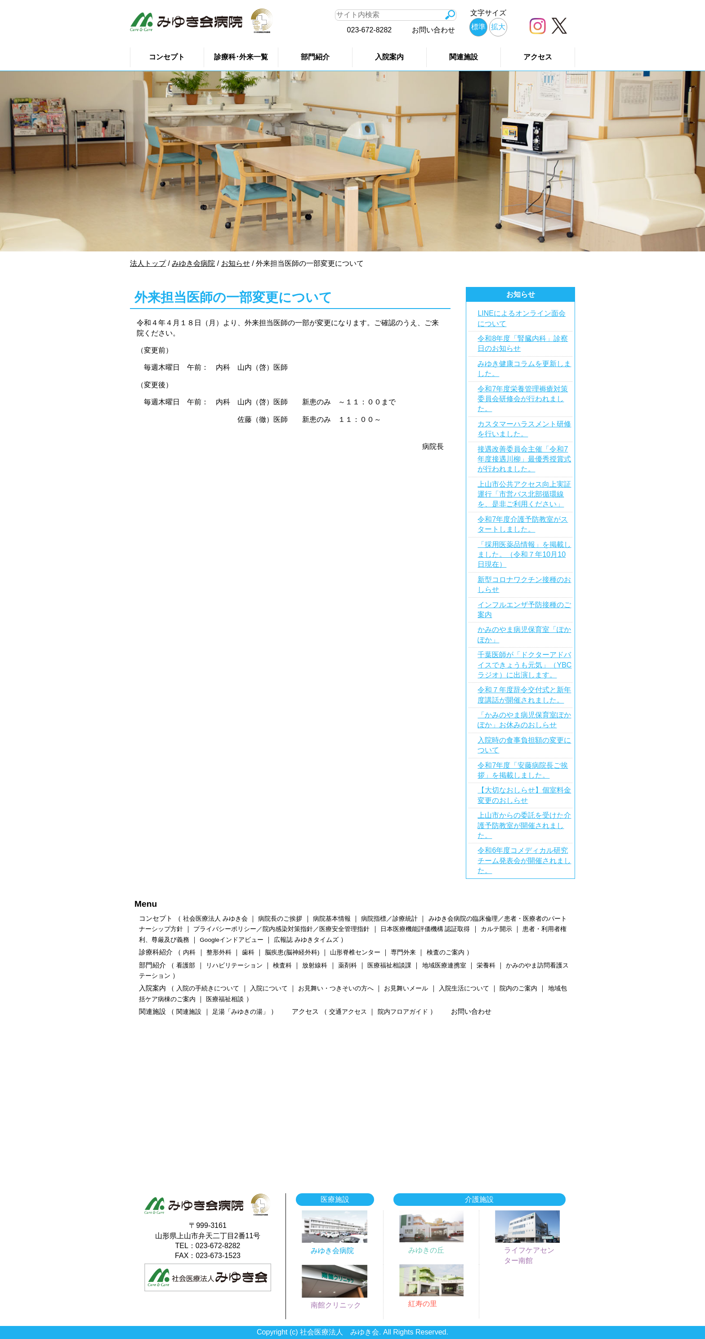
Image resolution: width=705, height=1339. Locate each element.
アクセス (537, 57)
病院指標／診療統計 (389, 918)
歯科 (248, 952)
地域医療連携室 (444, 965)
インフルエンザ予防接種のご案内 (524, 609)
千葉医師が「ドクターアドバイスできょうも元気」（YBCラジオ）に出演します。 (524, 665)
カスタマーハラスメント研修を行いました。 (524, 429)
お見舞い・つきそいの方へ (336, 988)
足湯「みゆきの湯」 (240, 1011)
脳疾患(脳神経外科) (292, 952)
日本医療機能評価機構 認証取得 (425, 929)
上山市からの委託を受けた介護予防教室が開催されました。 (524, 825)
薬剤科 (347, 965)
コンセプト (167, 57)
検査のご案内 (445, 952)
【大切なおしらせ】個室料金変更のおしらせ (524, 795)
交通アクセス (348, 1011)
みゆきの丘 (426, 1250)
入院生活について (464, 988)
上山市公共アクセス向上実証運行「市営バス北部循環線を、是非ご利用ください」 (524, 494)
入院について (269, 988)
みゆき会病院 (332, 1250)
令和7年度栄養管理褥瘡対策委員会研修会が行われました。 (522, 399)
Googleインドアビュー (231, 939)
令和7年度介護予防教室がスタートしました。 (522, 524)
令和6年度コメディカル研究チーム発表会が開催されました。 (524, 860)
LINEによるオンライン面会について (521, 318)
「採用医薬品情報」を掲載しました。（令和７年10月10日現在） (524, 555)
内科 (189, 952)
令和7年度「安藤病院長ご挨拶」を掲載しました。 (522, 770)
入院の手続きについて (207, 988)
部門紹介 (315, 57)
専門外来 (403, 952)
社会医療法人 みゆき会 (215, 918)
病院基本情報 (332, 918)
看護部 (185, 965)
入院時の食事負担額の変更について (524, 745)
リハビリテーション (234, 965)
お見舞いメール (406, 988)
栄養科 (486, 965)
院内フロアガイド (403, 1011)
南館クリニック (336, 1305)
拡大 (498, 27)
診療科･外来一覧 (241, 57)
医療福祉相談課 (389, 965)
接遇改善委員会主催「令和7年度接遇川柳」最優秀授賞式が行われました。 (524, 459)
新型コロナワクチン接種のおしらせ (524, 584)
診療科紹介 (156, 952)
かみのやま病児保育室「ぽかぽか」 (524, 634)
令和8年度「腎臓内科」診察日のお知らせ (522, 343)
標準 (478, 27)
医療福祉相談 (225, 999)
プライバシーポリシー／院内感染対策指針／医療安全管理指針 (281, 929)
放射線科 (314, 965)
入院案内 (389, 57)
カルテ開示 (496, 929)
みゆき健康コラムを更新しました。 (524, 368)
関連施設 (463, 57)
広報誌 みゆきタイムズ (306, 939)
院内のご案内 (518, 988)
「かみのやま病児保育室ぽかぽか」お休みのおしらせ (524, 720)
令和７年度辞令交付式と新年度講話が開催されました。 (524, 694)
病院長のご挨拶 (280, 918)
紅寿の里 (422, 1304)
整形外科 (219, 952)
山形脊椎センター (355, 952)
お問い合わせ (433, 30)
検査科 (282, 965)
